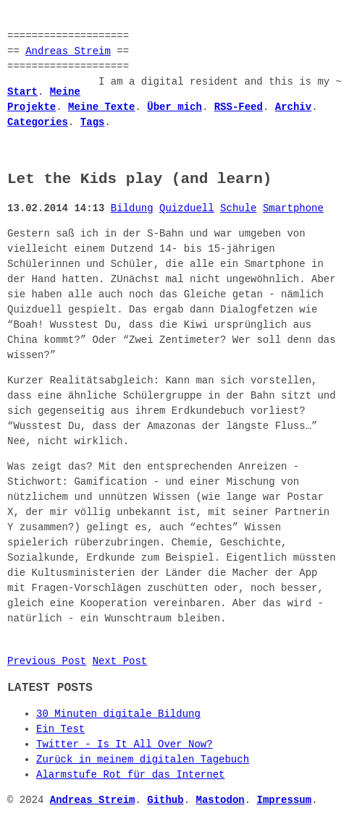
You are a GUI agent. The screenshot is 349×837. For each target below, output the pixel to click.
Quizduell (186, 209)
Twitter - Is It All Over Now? (124, 745)
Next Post (120, 661)
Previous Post (46, 661)
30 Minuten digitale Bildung (118, 714)
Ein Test (60, 729)
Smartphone (293, 209)
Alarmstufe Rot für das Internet (130, 775)
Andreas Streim (68, 52)
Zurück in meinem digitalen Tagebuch (142, 760)
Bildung (132, 209)
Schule (238, 209)
